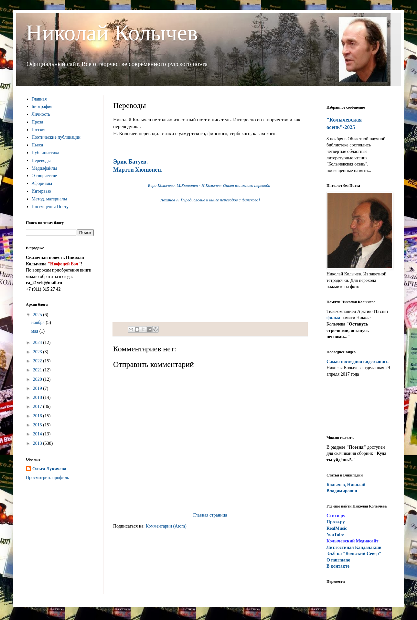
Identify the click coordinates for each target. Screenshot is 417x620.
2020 (38, 379)
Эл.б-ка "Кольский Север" (353, 553)
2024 (38, 342)
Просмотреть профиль (47, 477)
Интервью (41, 191)
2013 (38, 443)
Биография (42, 106)
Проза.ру (335, 521)
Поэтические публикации (56, 137)
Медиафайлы (44, 168)
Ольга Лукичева (49, 468)
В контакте (337, 566)
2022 (38, 360)
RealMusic (336, 528)
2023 (38, 351)
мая (35, 331)
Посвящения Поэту (50, 206)
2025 (38, 314)
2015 (38, 424)
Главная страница (210, 515)
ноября (38, 322)
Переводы (41, 160)
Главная (39, 99)
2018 (38, 397)
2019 (38, 388)
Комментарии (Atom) (166, 526)
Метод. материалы (49, 199)
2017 (38, 406)
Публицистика (45, 152)
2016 (38, 415)
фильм (333, 317)
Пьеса (37, 145)
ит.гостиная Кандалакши (353, 547)
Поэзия (39, 129)
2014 (38, 434)
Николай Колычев (112, 32)
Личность (41, 114)
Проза (37, 122)
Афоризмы (42, 183)
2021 (38, 370)
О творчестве (44, 175)
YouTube (335, 534)
